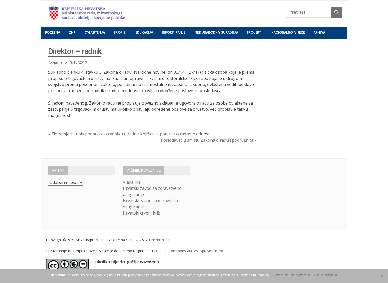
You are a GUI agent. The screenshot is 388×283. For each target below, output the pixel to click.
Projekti (254, 32)
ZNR (72, 32)
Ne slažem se (301, 275)
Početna (52, 32)
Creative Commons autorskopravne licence (190, 250)
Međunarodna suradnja (216, 32)
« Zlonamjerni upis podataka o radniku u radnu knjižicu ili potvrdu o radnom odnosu (129, 134)
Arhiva (319, 32)
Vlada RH (131, 182)
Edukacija (144, 32)
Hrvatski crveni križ (141, 213)
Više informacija (325, 275)
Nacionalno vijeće (288, 32)
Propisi (120, 32)
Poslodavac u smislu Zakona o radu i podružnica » (209, 140)
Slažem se (280, 275)
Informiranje (173, 32)
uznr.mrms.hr (159, 239)
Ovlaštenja (94, 32)
